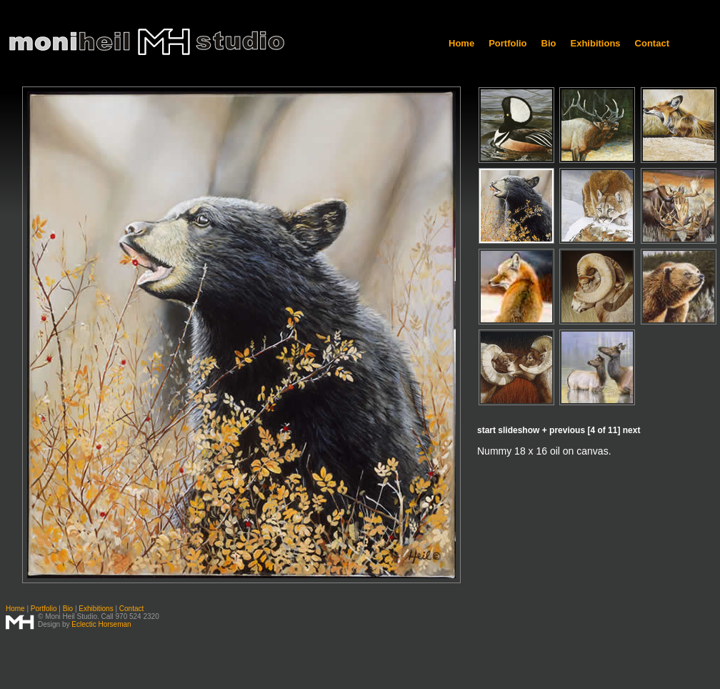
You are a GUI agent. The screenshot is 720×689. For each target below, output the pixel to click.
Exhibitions (596, 43)
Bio (548, 43)
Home (461, 43)
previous (567, 430)
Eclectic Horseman (101, 624)
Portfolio (507, 43)
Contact (652, 43)
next (632, 430)
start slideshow (508, 430)
